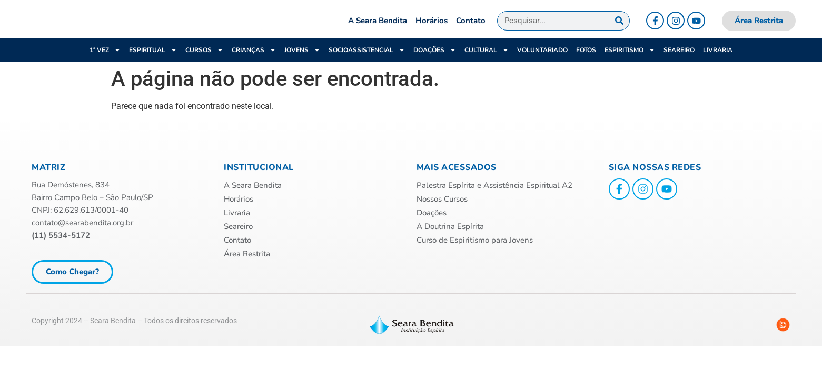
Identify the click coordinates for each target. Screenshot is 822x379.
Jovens (302, 64)
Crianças (254, 64)
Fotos (586, 64)
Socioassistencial (367, 64)
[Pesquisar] (619, 27)
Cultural (486, 64)
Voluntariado (542, 64)
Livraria (717, 64)
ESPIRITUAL (153, 64)
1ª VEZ (105, 64)
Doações (434, 64)
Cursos (204, 64)
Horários (431, 28)
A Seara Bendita (377, 28)
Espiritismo (630, 64)
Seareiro (679, 64)
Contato (471, 28)
